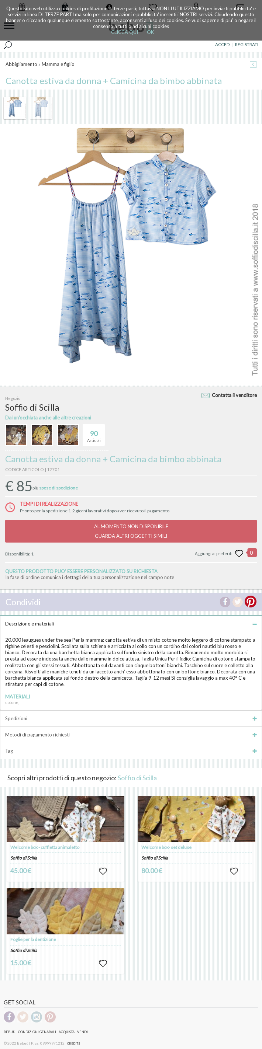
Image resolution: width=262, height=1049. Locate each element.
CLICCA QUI (124, 32)
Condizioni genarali (37, 1032)
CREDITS (73, 1043)
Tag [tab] (131, 751)
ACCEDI (223, 44)
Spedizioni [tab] (131, 718)
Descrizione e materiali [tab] (131, 624)
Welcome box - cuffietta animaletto (44, 847)
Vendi (82, 1032)
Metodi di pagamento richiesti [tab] (131, 735)
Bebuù (9, 1032)
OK (150, 32)
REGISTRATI (246, 44)
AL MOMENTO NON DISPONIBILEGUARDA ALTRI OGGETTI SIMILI (131, 531)
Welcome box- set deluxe (166, 847)
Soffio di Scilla (137, 778)
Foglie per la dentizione (33, 939)
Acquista (67, 1032)
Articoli (94, 433)
